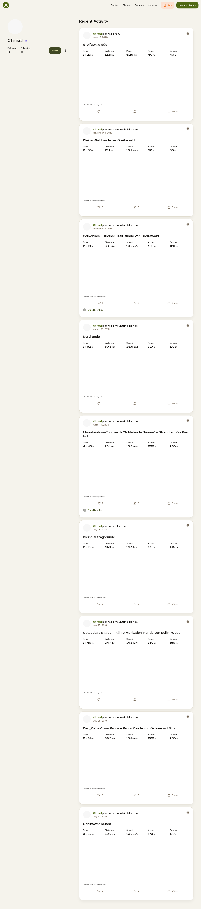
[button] (114, 5)
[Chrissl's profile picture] (15, 26)
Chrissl (15, 41)
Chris (90, 309)
